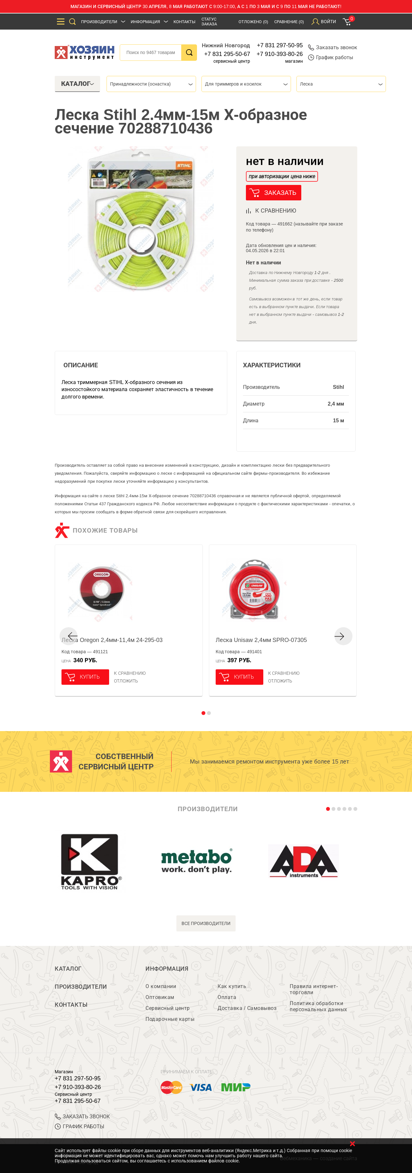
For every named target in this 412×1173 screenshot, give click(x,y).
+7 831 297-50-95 (280, 45)
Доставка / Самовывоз (247, 1008)
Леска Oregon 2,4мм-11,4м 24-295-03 (112, 640)
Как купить (232, 986)
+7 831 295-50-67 (227, 54)
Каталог (68, 969)
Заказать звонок (332, 47)
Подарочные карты (169, 1019)
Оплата (227, 997)
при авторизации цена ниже (282, 176)
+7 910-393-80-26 (280, 54)
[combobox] (151, 84)
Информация (145, 21)
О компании (160, 986)
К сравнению (130, 673)
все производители (206, 923)
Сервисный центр (167, 1008)
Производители (99, 21)
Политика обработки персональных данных (318, 1006)
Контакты (184, 21)
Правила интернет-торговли (314, 989)
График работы (330, 57)
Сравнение (289, 21)
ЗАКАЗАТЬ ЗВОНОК (82, 1116)
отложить (126, 680)
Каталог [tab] (77, 83)
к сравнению (275, 210)
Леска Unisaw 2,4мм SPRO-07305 (261, 640)
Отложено (253, 21)
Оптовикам (159, 997)
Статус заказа (209, 21)
